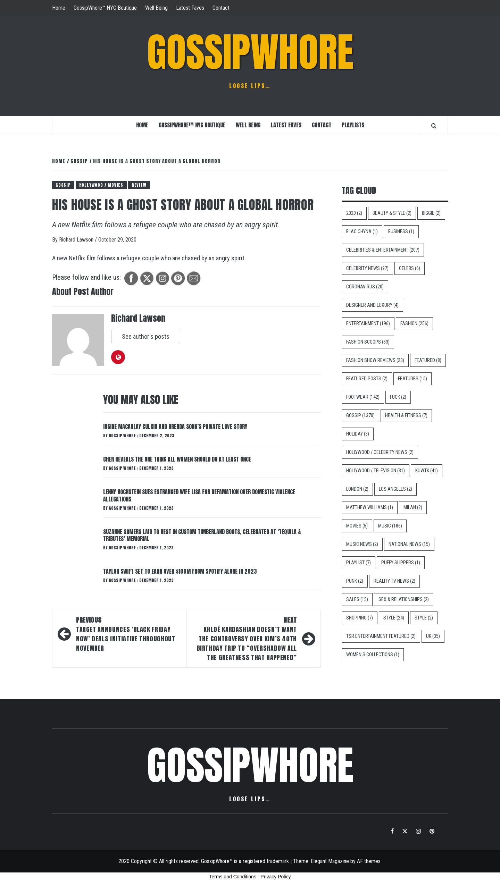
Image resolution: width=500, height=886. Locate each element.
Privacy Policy (275, 876)
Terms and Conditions (232, 876)
